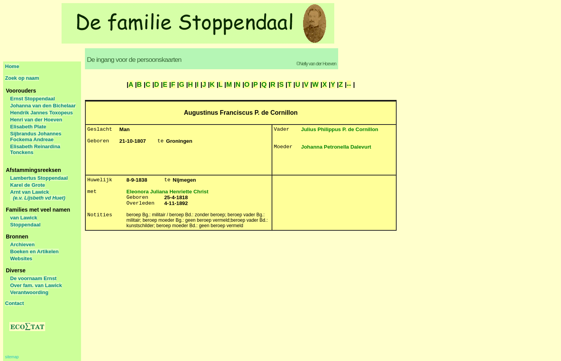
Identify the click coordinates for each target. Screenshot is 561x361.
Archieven (22, 244)
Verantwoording (29, 292)
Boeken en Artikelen (34, 251)
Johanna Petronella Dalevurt (336, 147)
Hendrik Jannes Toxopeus (41, 113)
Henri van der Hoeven (36, 120)
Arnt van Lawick (37, 195)
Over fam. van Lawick (36, 285)
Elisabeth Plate (28, 127)
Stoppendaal (25, 225)
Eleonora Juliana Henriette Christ (167, 192)
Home (12, 66)
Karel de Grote (27, 185)
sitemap (12, 357)
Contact (14, 303)
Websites (21, 258)
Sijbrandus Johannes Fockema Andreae (35, 136)
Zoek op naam (22, 78)
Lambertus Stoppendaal (39, 178)
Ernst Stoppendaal (32, 99)
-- (349, 84)
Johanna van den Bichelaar (43, 106)
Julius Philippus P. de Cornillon (339, 129)
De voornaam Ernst (33, 278)
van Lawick (23, 218)
